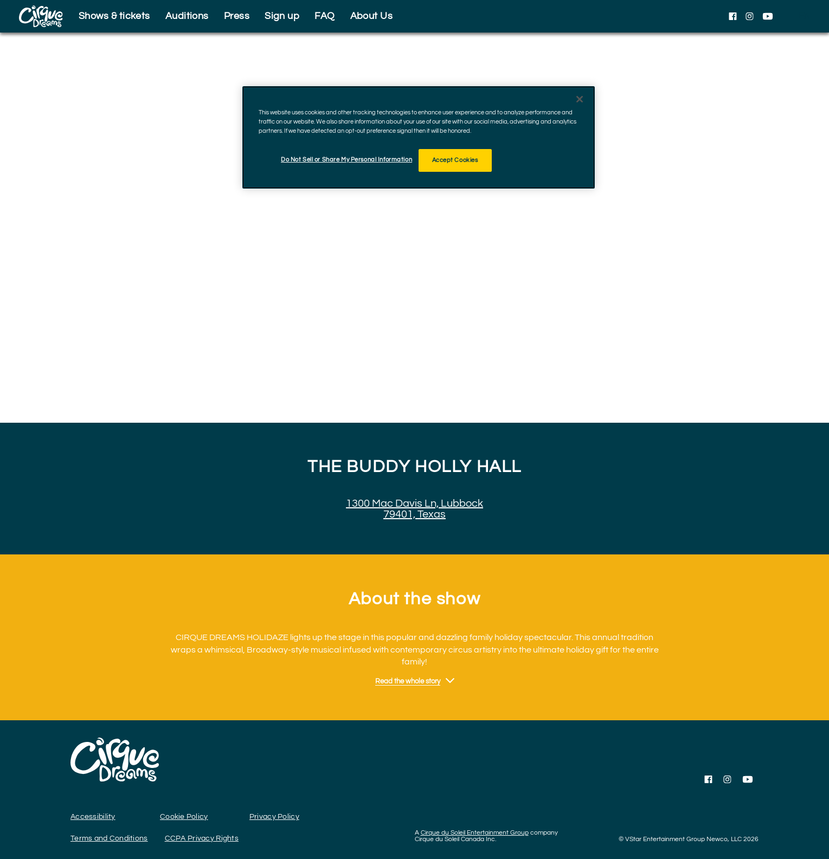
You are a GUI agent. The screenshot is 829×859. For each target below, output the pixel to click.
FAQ (324, 16)
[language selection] (804, 16)
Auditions (187, 16)
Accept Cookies (455, 160)
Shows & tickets (114, 16)
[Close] (580, 99)
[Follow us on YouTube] (767, 16)
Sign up (282, 16)
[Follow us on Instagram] (749, 16)
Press (236, 16)
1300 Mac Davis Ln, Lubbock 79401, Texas (414, 509)
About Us (371, 16)
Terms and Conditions (109, 838)
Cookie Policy (184, 817)
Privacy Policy (274, 817)
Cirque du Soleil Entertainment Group (475, 832)
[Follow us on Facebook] (732, 16)
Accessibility (92, 817)
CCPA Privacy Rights (202, 838)
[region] (418, 137)
